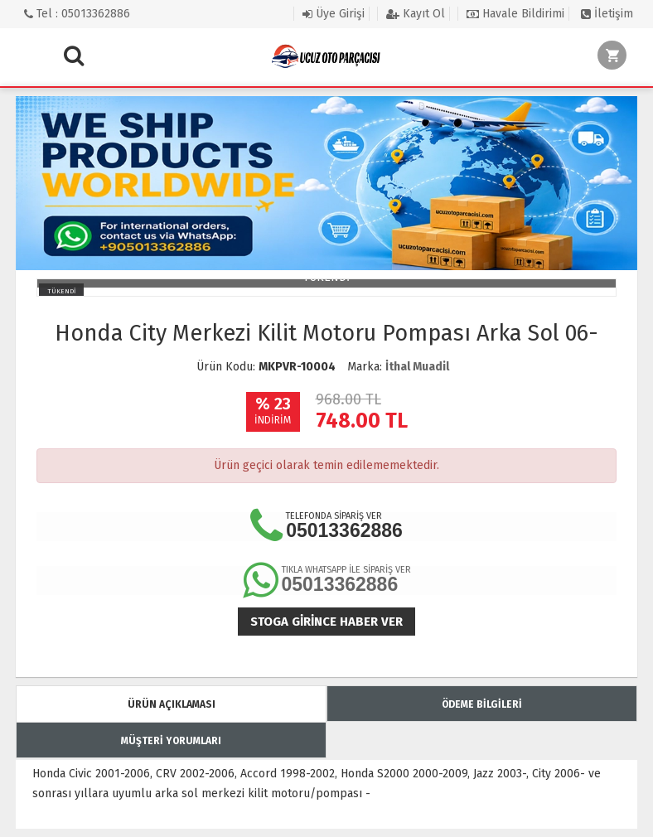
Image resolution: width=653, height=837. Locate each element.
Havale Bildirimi (515, 14)
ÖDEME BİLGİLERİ (482, 704)
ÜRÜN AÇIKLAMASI (171, 704)
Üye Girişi (333, 14)
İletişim (607, 14)
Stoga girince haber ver (326, 621)
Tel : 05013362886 (77, 14)
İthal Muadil (417, 367)
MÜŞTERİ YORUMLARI (171, 741)
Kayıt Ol (415, 14)
